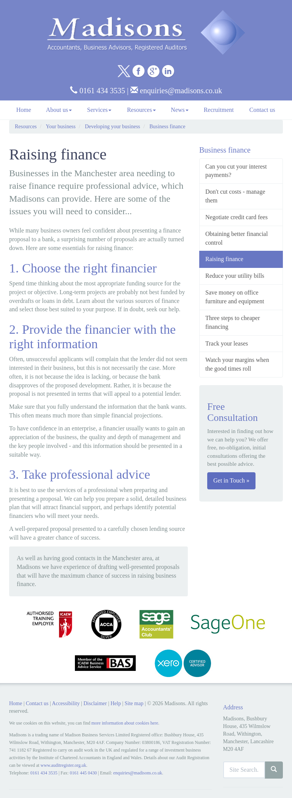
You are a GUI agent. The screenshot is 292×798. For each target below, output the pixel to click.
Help (116, 703)
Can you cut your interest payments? (236, 170)
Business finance (167, 126)
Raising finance (224, 259)
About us (59, 110)
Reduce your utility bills (234, 275)
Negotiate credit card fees (236, 217)
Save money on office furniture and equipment (234, 296)
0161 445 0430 (83, 773)
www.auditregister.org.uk (63, 765)
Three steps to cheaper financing (232, 322)
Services (99, 110)
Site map (134, 703)
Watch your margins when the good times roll (237, 364)
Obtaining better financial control (236, 238)
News (179, 110)
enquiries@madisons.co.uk (176, 90)
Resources (141, 110)
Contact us (262, 110)
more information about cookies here (124, 723)
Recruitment (219, 110)
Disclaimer (94, 703)
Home (23, 110)
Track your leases (226, 343)
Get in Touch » (231, 480)
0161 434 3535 (97, 90)
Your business (60, 126)
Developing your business (112, 126)
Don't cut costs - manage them (235, 196)
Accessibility (66, 703)
